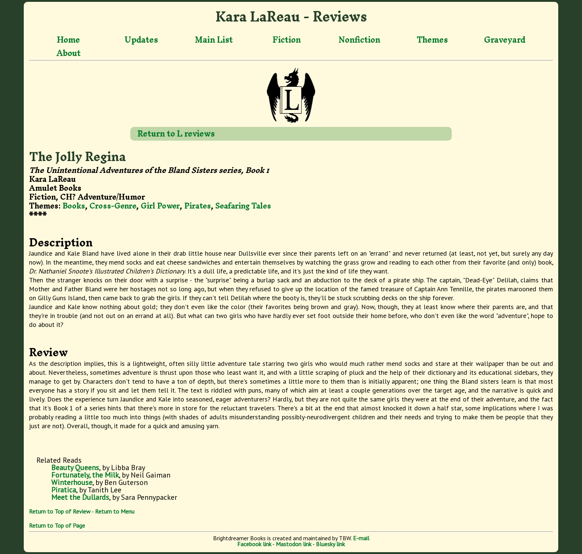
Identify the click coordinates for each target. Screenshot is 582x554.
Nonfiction (359, 40)
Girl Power (160, 205)
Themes (432, 40)
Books (73, 205)
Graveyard (504, 40)
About (68, 53)
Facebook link (254, 544)
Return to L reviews (176, 133)
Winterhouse (71, 482)
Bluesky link (330, 544)
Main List (214, 40)
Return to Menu (114, 511)
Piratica (63, 490)
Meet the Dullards (80, 497)
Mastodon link (293, 544)
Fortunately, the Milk (85, 475)
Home (68, 40)
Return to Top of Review (60, 511)
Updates (141, 40)
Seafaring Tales (243, 205)
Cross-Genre (112, 205)
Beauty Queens (75, 467)
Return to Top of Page (57, 525)
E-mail (361, 538)
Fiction (286, 40)
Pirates (197, 205)
